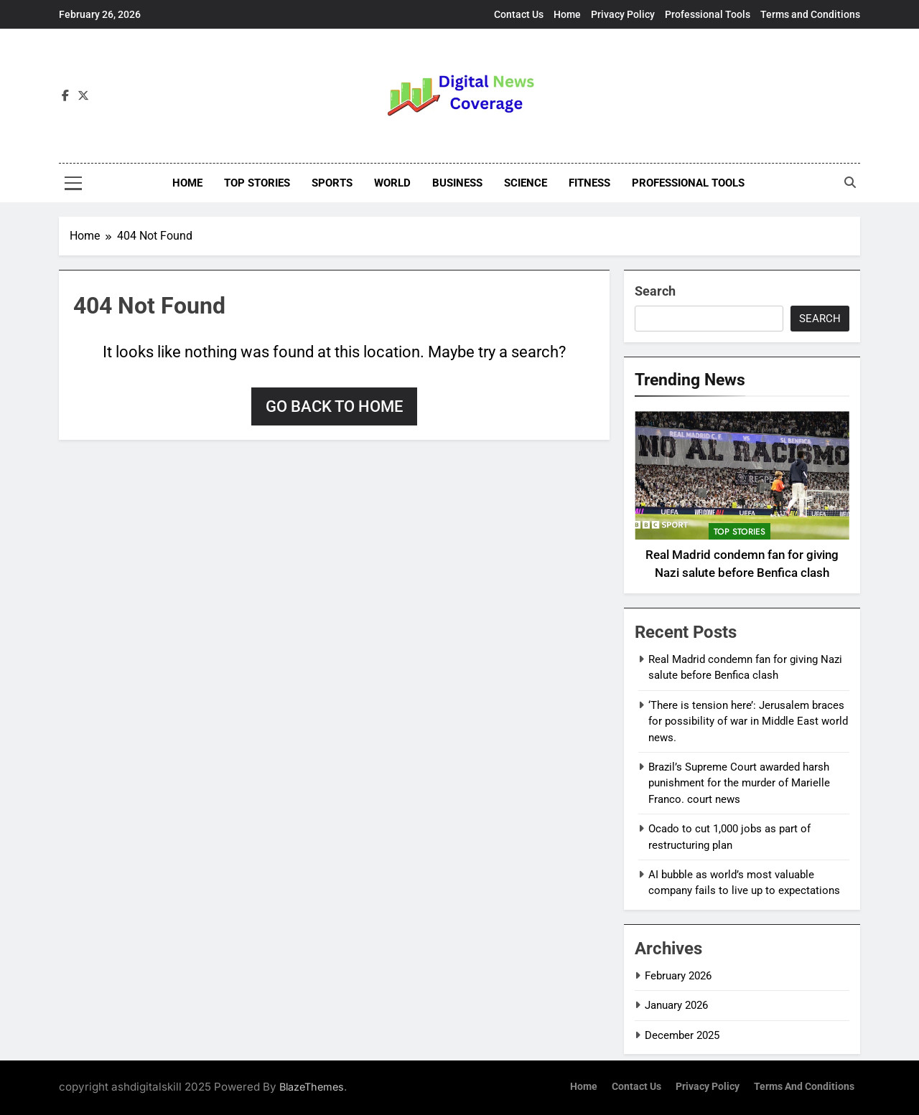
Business (457, 183)
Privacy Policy (623, 14)
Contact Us (519, 14)
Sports (332, 183)
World (392, 183)
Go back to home (334, 406)
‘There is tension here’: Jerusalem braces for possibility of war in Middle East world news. (748, 721)
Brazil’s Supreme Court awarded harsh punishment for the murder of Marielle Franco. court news (739, 783)
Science (525, 183)
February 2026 (678, 975)
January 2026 (676, 1005)
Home (567, 14)
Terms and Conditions (810, 14)
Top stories (257, 183)
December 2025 (682, 1035)
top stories (739, 531)
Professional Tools (707, 14)
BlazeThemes (311, 1087)
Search (655, 290)
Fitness (589, 183)
